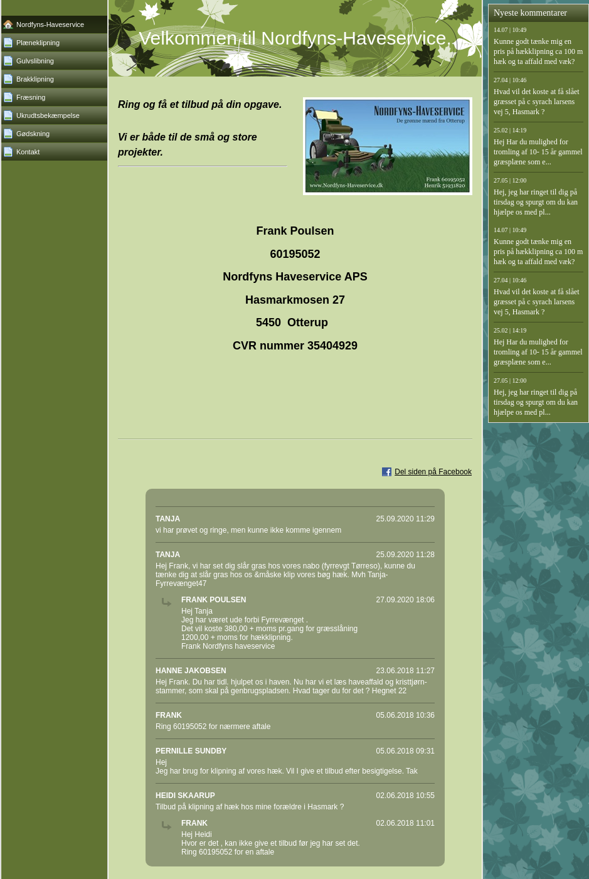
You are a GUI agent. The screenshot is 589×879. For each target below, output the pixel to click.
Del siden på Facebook (433, 471)
